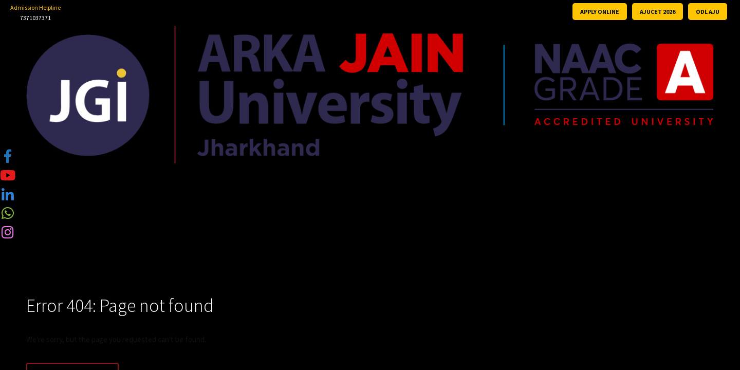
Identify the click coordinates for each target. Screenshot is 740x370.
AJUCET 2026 (657, 11)
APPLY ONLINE (599, 11)
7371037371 (35, 18)
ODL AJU (707, 11)
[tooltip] (7, 155)
